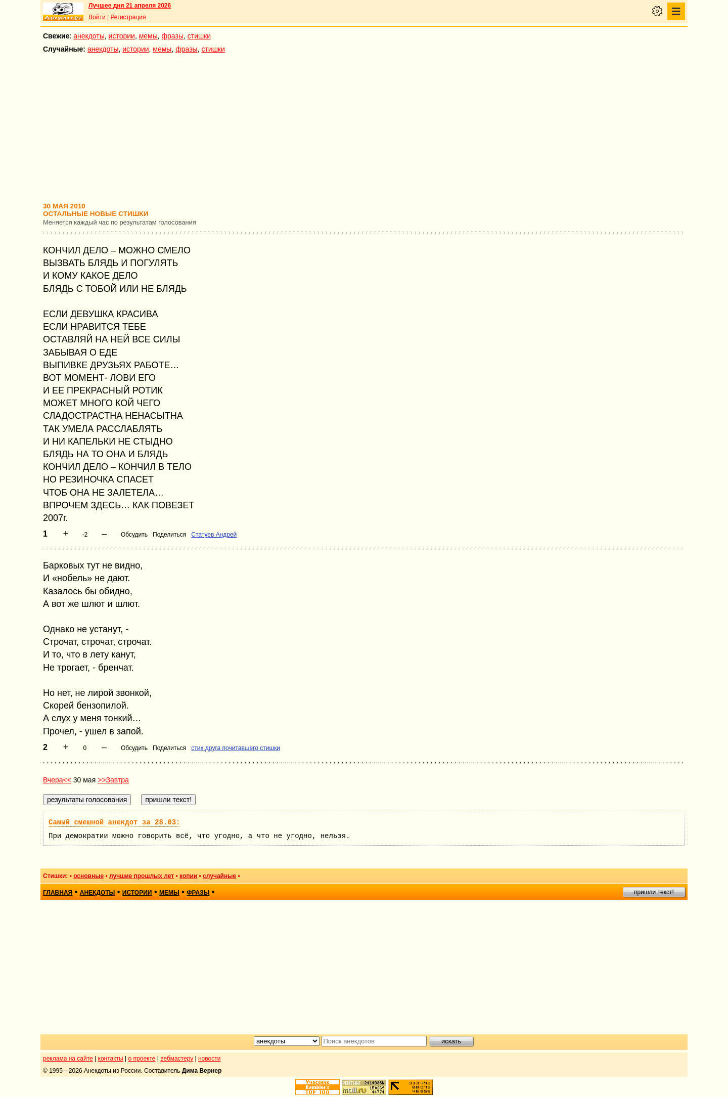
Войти (97, 17)
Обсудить (134, 534)
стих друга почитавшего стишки (235, 748)
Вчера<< (57, 780)
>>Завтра (113, 780)
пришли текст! (654, 892)
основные (88, 876)
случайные (219, 876)
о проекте (142, 1058)
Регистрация (128, 17)
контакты (110, 1058)
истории (122, 36)
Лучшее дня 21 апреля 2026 (129, 5)
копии (188, 876)
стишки (199, 36)
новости (209, 1058)
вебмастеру (176, 1058)
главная (57, 892)
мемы (148, 36)
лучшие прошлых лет (141, 876)
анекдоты (89, 36)
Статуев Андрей (214, 534)
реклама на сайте (68, 1058)
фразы (173, 36)
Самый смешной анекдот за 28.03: (114, 822)
